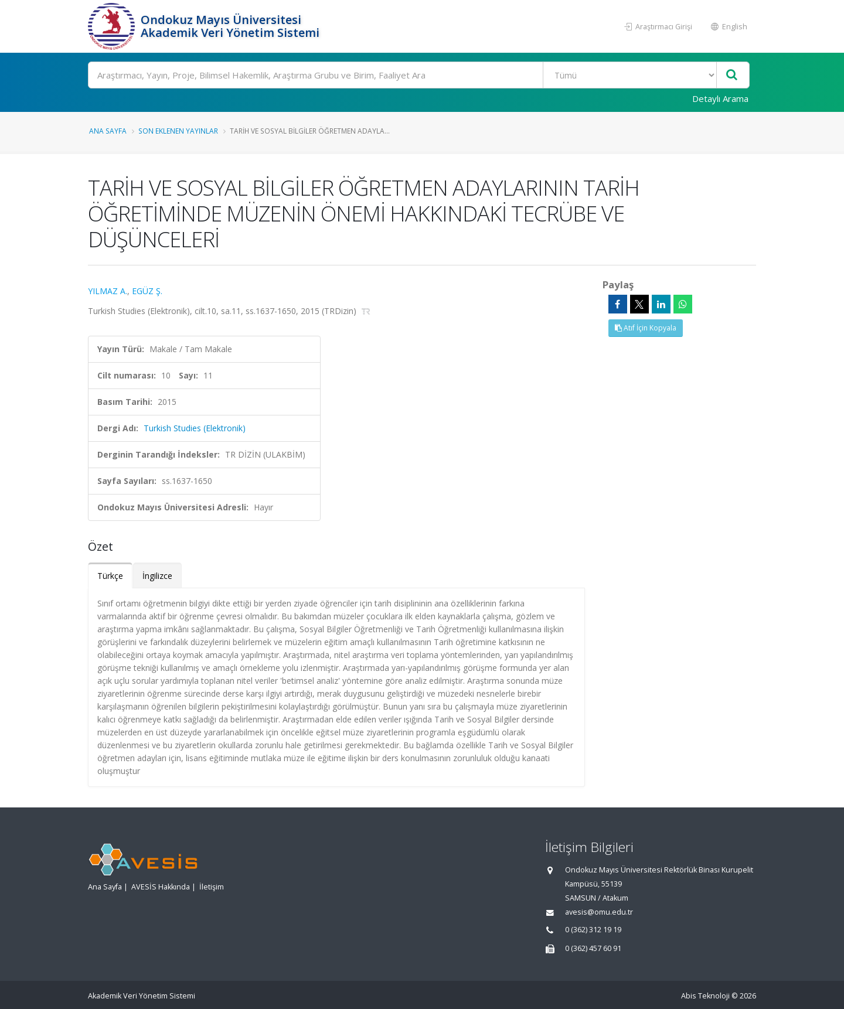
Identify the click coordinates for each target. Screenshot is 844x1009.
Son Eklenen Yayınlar (178, 130)
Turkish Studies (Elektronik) (195, 428)
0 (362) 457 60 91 (593, 948)
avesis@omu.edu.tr (599, 912)
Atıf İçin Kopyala (645, 328)
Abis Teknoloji (705, 996)
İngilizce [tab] (157, 575)
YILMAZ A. (107, 290)
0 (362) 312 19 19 (593, 930)
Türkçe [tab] (110, 575)
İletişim (211, 887)
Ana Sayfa (108, 130)
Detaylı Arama (720, 98)
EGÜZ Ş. (147, 290)
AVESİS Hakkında (160, 887)
